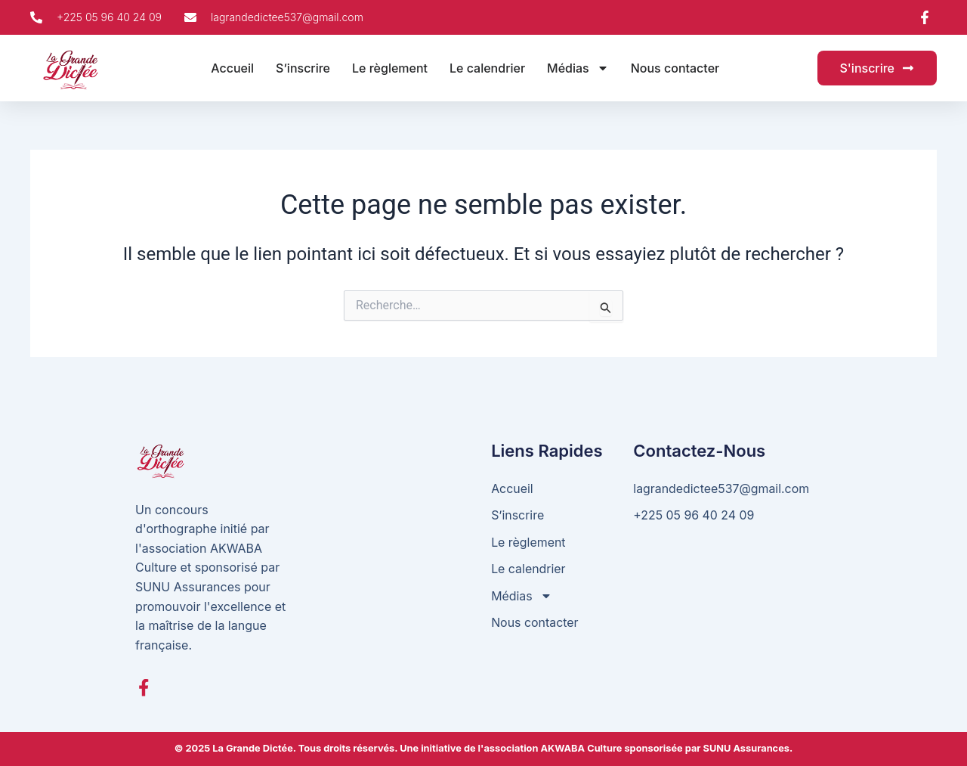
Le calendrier (487, 68)
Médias (578, 68)
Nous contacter (675, 68)
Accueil (232, 68)
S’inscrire (303, 68)
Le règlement (390, 68)
